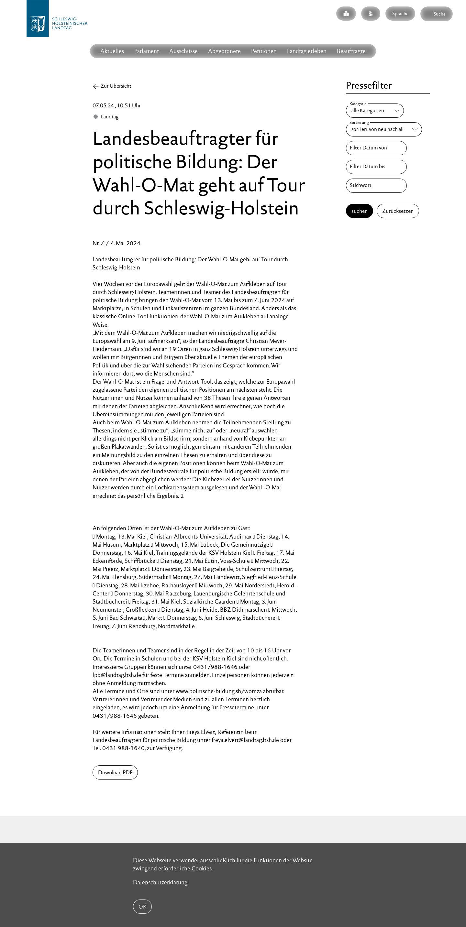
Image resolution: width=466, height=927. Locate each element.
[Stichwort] (376, 186)
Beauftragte (351, 51)
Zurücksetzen (398, 211)
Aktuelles (112, 51)
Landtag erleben (307, 51)
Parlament (146, 51)
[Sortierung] (384, 129)
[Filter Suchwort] (376, 186)
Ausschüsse (183, 51)
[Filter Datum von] (376, 148)
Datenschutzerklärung (160, 882)
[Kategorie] (375, 111)
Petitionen (264, 51)
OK (142, 906)
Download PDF (115, 772)
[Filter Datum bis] (376, 167)
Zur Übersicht (116, 86)
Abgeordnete (224, 51)
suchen (359, 211)
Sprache (400, 13)
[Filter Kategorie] (375, 111)
